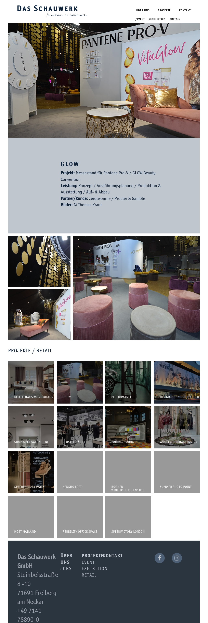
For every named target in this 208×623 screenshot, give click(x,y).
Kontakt (185, 10)
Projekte (164, 10)
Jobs (66, 569)
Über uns (143, 10)
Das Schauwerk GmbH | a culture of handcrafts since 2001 (52, 11)
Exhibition (158, 19)
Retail (175, 19)
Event (141, 19)
